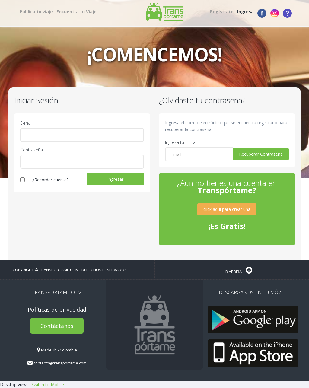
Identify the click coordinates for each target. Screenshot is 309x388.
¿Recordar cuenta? (50, 180)
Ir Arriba (238, 270)
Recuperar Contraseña (261, 154)
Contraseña (31, 150)
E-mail (26, 123)
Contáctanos (56, 325)
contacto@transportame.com (57, 363)
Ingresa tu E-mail (181, 142)
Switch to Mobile (47, 384)
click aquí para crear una (226, 209)
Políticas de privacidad (57, 309)
